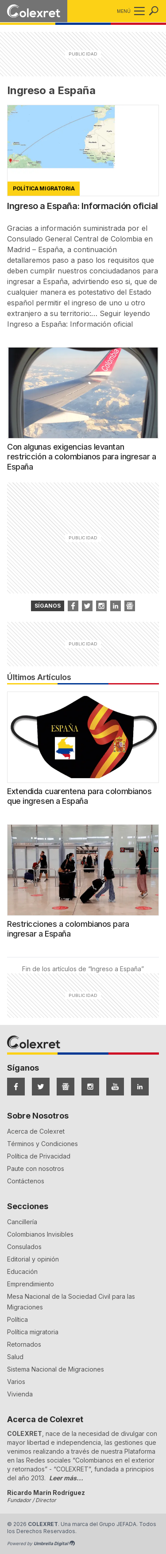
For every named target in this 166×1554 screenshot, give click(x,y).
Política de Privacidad (38, 1156)
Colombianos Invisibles (40, 1234)
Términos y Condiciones (42, 1143)
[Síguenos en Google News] (65, 1086)
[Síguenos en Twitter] (41, 1086)
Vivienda (20, 1394)
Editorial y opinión (33, 1259)
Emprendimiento (30, 1284)
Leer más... (66, 1478)
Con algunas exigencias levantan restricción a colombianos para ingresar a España (81, 456)
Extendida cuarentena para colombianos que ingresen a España (79, 796)
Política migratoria (32, 1332)
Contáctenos (25, 1181)
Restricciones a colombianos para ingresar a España (68, 929)
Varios (16, 1381)
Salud (15, 1356)
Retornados (24, 1344)
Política (17, 1319)
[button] (138, 11)
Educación (22, 1271)
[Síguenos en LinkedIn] (140, 1086)
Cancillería (22, 1222)
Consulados (24, 1246)
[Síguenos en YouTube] (115, 1086)
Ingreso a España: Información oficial (82, 206)
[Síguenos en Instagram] (90, 1086)
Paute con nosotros (35, 1168)
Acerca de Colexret (36, 1131)
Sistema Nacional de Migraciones (55, 1369)
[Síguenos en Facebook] (16, 1086)
